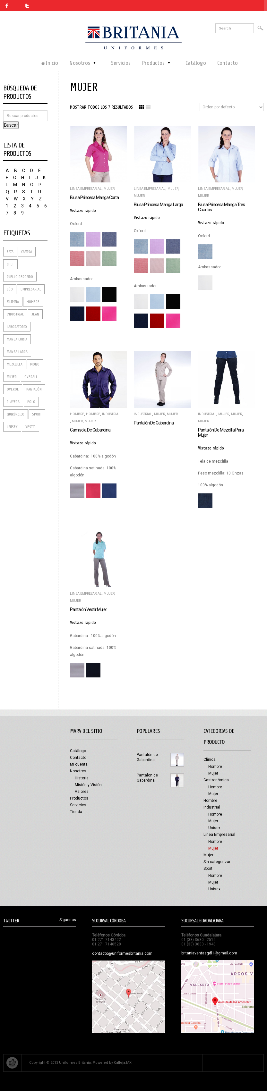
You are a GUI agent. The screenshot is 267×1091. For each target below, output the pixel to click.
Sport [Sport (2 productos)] (37, 414)
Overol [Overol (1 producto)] (13, 389)
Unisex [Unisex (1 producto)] (12, 426)
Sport (207, 868)
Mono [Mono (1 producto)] (34, 364)
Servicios (78, 805)
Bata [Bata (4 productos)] (10, 251)
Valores (82, 791)
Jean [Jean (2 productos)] (35, 314)
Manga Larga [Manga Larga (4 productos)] (17, 351)
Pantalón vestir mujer (88, 609)
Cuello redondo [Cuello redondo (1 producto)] (20, 276)
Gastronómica (216, 780)
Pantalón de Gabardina (154, 422)
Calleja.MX (123, 1063)
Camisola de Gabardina (90, 429)
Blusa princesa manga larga (158, 204)
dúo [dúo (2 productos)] (10, 289)
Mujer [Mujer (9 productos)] (12, 376)
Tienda (76, 812)
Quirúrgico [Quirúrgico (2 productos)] (15, 414)
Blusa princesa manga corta (94, 197)
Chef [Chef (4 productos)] (10, 264)
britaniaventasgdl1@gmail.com (209, 953)
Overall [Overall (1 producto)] (31, 376)
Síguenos (67, 920)
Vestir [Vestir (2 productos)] (30, 426)
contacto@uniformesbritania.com (122, 953)
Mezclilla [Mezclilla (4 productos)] (14, 364)
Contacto (78, 757)
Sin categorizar (216, 862)
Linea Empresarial (86, 188)
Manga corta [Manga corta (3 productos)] (17, 339)
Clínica (209, 759)
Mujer (109, 188)
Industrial (111, 414)
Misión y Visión (88, 785)
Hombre (77, 414)
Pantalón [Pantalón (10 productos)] (34, 389)
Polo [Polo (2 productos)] (31, 401)
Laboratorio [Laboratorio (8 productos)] (17, 326)
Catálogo (78, 751)
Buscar (11, 125)
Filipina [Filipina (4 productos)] (13, 301)
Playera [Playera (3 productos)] (13, 401)
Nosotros (78, 771)
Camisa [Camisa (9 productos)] (26, 251)
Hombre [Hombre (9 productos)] (33, 301)
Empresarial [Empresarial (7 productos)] (31, 289)
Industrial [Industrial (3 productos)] (15, 314)
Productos (79, 798)
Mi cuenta (79, 764)
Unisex (214, 828)
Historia (82, 778)
